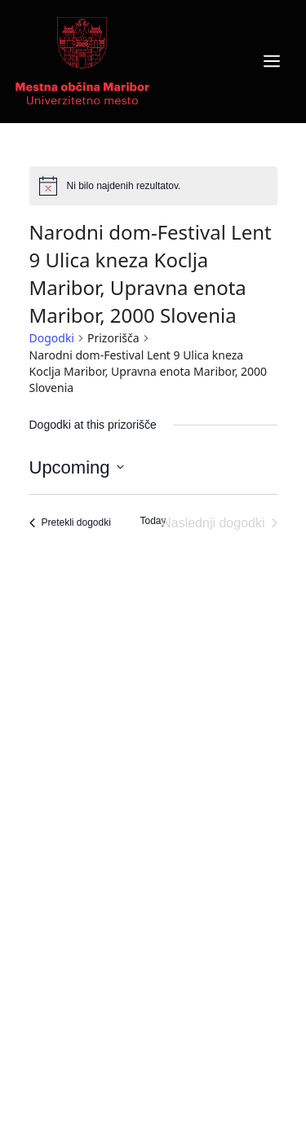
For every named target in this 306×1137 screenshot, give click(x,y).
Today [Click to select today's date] (153, 521)
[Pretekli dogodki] (70, 523)
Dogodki (51, 338)
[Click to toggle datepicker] (76, 467)
